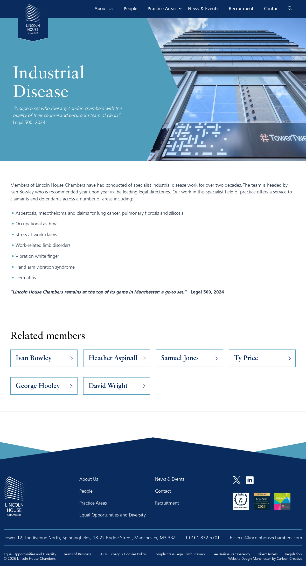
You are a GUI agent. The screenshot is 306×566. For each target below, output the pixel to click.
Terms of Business (77, 554)
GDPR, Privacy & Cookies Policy (122, 554)
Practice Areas (162, 9)
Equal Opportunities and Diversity (112, 515)
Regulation (293, 554)
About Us (103, 9)
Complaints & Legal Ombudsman (179, 554)
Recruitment (241, 9)
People (130, 9)
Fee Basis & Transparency (231, 554)
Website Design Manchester (249, 558)
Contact (272, 9)
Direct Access (267, 554)
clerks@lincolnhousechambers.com (267, 537)
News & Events (203, 9)
